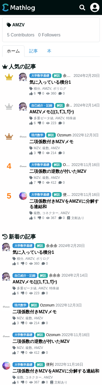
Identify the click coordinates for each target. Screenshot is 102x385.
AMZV (46, 88)
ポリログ (59, 88)
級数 (45, 148)
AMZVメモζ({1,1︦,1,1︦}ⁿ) (51, 111)
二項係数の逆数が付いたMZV (57, 171)
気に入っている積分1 (50, 82)
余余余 (68, 75)
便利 (66, 194)
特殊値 (71, 118)
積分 (37, 88)
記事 (33, 51)
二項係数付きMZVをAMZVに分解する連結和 (64, 204)
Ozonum (64, 135)
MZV (37, 148)
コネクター (50, 213)
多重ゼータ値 (43, 118)
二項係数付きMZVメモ (51, 141)
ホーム (13, 51)
